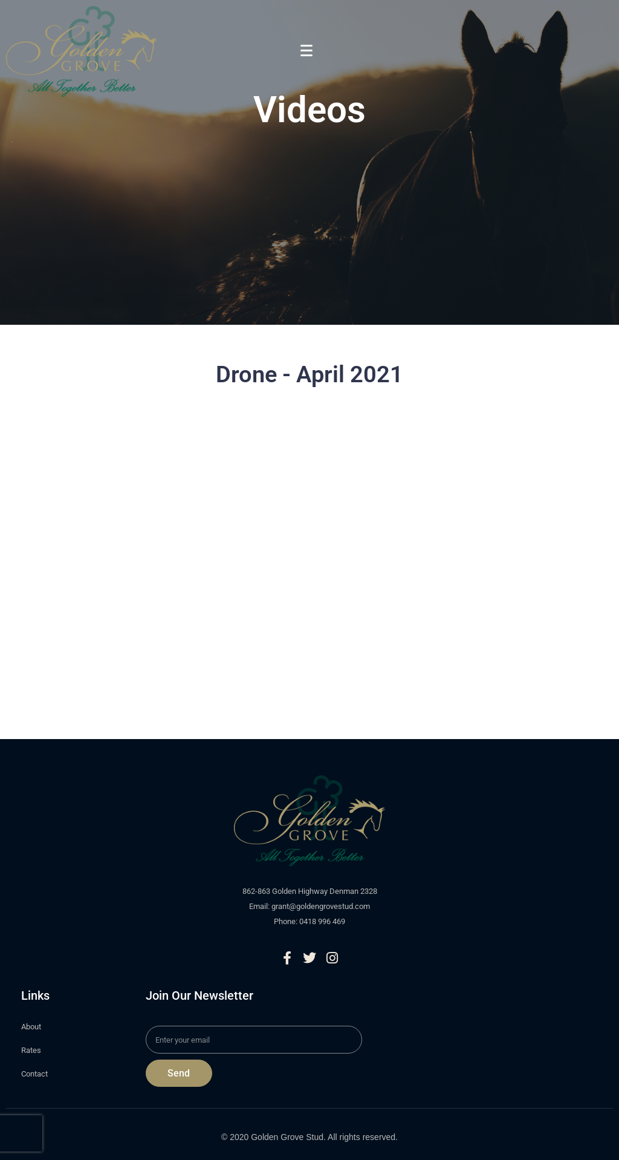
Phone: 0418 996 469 (309, 921)
